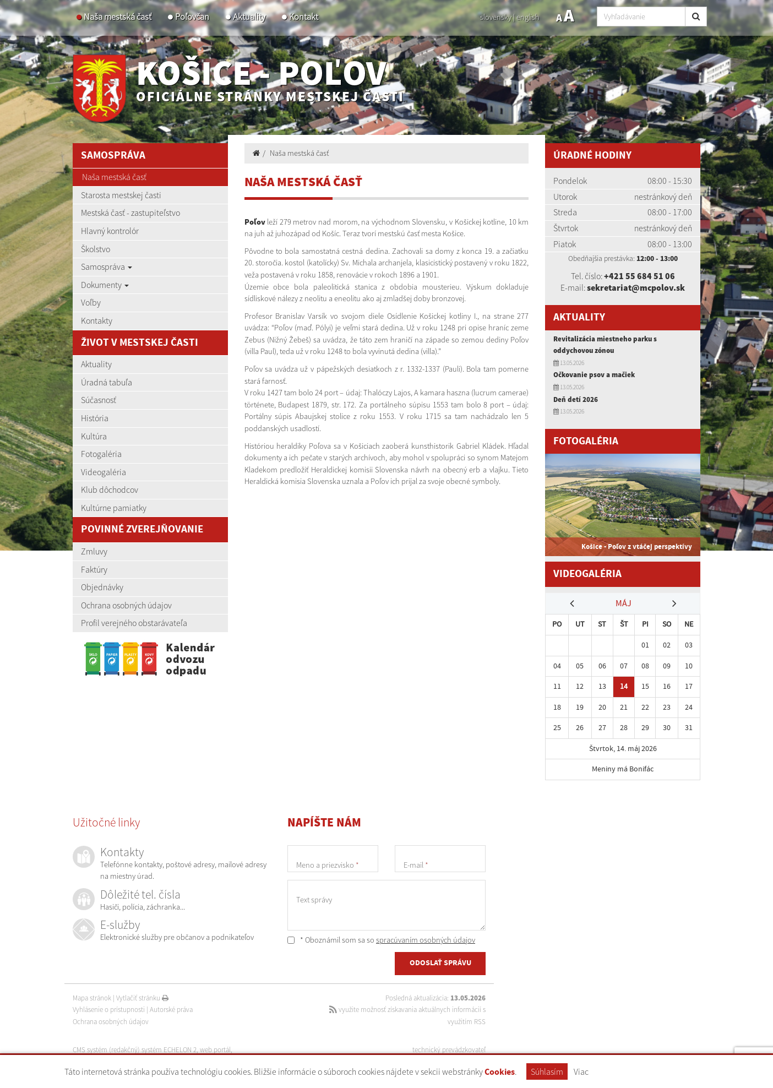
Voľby (91, 302)
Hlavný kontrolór (110, 230)
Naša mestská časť (117, 17)
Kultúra (94, 436)
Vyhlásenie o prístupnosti (109, 1009)
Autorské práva (171, 1009)
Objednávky (102, 586)
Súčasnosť (98, 399)
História (94, 417)
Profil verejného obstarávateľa (134, 622)
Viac (581, 1071)
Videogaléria (103, 471)
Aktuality (249, 17)
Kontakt (303, 17)
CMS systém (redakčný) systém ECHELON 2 (135, 1049)
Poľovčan (192, 17)
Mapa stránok (92, 998)
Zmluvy (94, 551)
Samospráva (106, 266)
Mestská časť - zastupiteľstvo (130, 212)
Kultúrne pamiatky (113, 507)
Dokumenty (105, 284)
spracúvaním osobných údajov (425, 940)
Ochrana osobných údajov (126, 605)
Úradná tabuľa (106, 382)
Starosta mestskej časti (121, 194)
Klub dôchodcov (109, 489)
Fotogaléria (101, 453)
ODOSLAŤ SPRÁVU (440, 963)
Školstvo (95, 248)
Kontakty (96, 320)
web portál (215, 1049)
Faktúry (94, 569)
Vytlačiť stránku (142, 998)
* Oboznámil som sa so (381, 940)
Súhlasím (547, 1071)
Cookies (500, 1072)
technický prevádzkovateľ (449, 1049)
